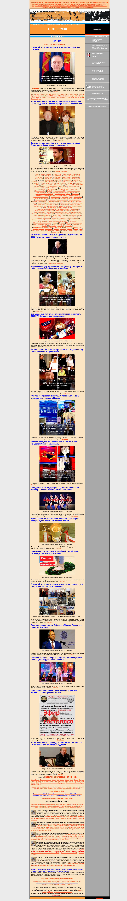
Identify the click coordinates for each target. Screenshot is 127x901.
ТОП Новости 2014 (58, 184)
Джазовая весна (55, 198)
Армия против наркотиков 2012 (40, 197)
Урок (73, 7)
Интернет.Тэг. (52, 226)
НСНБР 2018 (92, 4)
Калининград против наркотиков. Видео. (43, 227)
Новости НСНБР (57, 174)
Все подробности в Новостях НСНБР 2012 (48, 788)
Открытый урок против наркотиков (42, 215)
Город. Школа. (76, 198)
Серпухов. (63, 229)
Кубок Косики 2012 (39, 204)
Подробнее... (57, 91)
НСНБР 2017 (58, 180)
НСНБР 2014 (52, 181)
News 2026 (59, 2)
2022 (35, 4)
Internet (54, 232)
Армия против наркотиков (73, 190)
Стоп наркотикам (37, 206)
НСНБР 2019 (80, 4)
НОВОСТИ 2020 (39, 178)
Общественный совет (74, 186)
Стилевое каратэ (52, 207)
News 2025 (72, 2)
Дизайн (36, 198)
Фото (34, 224)
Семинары (58, 230)
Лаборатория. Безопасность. (43, 218)
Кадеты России (51, 200)
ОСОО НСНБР (45, 183)
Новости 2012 (78, 181)
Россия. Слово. (74, 192)
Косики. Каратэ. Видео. (39, 212)
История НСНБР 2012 (61, 195)
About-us (43, 174)
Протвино (61, 807)
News (83, 2)
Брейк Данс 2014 (77, 227)
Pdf (58, 232)
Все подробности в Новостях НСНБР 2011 (69, 788)
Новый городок (54, 807)
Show (75, 230)
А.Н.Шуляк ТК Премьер (52, 187)
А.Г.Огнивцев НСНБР (40, 186)
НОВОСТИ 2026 (67, 174)
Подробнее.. (64, 171)
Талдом (57, 804)
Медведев (46, 203)
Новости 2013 (70, 181)
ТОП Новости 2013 (69, 184)
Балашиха (66, 807)
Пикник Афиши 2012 (74, 195)
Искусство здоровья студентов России (42, 229)
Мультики (34, 213)
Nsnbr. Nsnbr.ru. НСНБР (59, 224)
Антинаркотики (50, 230)
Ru (61, 232)
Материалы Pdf (54, 203)
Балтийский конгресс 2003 (62, 213)
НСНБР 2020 (67, 4)
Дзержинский (75, 806)
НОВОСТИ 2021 (66, 177)
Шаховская (34, 804)
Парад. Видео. (50, 210)
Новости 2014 (61, 181)
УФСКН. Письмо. (62, 186)
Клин (70, 806)
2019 (73, 4)
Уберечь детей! (41, 189)
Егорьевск (62, 804)
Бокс (45, 206)
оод (56, 2)
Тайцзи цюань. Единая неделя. (74, 222)
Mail (33, 230)
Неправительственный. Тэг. (44, 224)
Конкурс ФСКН (35, 184)
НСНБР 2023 (104, 2)
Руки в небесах (78, 197)
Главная (37, 174)
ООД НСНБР (79, 184)
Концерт (68, 206)
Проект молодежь (51, 189)
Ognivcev (55, 222)
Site (64, 227)
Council (76, 229)
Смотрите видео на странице (55, 263)
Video (37, 230)
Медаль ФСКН (77, 183)
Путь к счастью (63, 219)
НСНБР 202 (66, 2)
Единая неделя (78, 201)
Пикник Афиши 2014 (40, 190)
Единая (62, 206)
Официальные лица (76, 203)
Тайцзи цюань (72, 221)
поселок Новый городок (40, 806)
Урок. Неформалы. (40, 210)
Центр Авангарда (44, 198)
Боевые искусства (67, 207)
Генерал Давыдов (52, 186)
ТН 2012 (69, 227)
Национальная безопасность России (72, 215)
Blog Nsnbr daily (55, 183)
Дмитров (72, 807)
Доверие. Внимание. (55, 197)
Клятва (60, 207)
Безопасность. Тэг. (76, 224)
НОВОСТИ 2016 (67, 180)
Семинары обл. (39, 195)
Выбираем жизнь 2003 (76, 213)
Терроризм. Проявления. (44, 216)
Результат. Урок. (57, 215)
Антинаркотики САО (66, 198)
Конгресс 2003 (42, 213)
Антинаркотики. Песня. (58, 216)
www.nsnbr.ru (99, 898)
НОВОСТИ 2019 (57, 178)
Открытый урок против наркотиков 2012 (46, 209)
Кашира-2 (66, 806)
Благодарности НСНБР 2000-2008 (44, 194)
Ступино (81, 806)
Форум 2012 (76, 210)
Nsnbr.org (69, 229)
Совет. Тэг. (60, 226)
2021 (48, 4)
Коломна (36, 807)
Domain (42, 230)
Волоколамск (68, 804)
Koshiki (80, 230)
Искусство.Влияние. (37, 219)
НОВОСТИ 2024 (57, 175)
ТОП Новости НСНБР (46, 184)
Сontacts (49, 174)
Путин (34, 203)
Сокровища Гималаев (40, 200)
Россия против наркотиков (75, 219)
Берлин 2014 (74, 189)
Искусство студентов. (74, 200)
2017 (99, 4)
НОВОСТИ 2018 (76, 178)
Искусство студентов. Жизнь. (39, 201)
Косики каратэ (64, 204)
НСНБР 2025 (79, 2)
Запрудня (39, 804)
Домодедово (77, 807)
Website (65, 230)
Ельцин (40, 203)
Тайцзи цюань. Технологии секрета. (42, 222)
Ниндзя (44, 207)
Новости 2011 (36, 183)
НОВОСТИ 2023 (76, 175)
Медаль (70, 183)
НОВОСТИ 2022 (48, 177)
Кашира (48, 807)
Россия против (48, 219)
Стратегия (61, 222)
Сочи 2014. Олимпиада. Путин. (62, 194)
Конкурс (64, 7)
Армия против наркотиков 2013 (60, 192)
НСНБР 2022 (41, 4)
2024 (86, 2)
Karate (68, 224)
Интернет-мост (76, 187)
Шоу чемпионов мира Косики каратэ (58, 221)
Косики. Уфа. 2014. (65, 203)
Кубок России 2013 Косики (52, 204)
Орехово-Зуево (46, 804)
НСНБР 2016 (76, 180)
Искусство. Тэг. (68, 226)
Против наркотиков (68, 201)
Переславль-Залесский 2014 (43, 192)
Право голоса (75, 194)
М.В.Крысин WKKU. (39, 187)
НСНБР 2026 (76, 174)
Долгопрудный (42, 807)
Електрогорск (60, 806)
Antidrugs (104, 5)
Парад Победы (75, 209)
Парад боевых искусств (64, 209)
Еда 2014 (49, 190)
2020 (60, 4)
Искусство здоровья (67, 197)
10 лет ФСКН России (75, 204)
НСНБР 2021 (54, 4)
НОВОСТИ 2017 (49, 180)
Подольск (52, 804)
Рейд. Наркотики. (42, 221)
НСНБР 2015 (35, 181)
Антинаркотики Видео (63, 189)
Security (71, 230)
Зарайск (74, 804)
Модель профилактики (75, 212)
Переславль (85, 7)
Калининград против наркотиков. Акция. (57, 212)
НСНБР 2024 (91, 2)
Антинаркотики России (71, 216)
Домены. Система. (76, 206)
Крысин (69, 7)
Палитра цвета (59, 210)
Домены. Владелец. (53, 206)
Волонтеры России (62, 200)
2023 (98, 2)
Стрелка (55, 219)
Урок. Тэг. (44, 226)
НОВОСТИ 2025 (39, 175)
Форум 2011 (51, 213)
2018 (86, 4)
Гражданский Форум (49, 195)
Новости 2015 (44, 181)
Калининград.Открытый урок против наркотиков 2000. (65, 218)
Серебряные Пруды (52, 806)
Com (80, 229)
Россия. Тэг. (58, 227)
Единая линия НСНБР (59, 190)
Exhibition (56, 229)
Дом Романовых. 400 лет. (55, 201)
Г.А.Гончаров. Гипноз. (65, 187)
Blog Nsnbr (63, 183)
